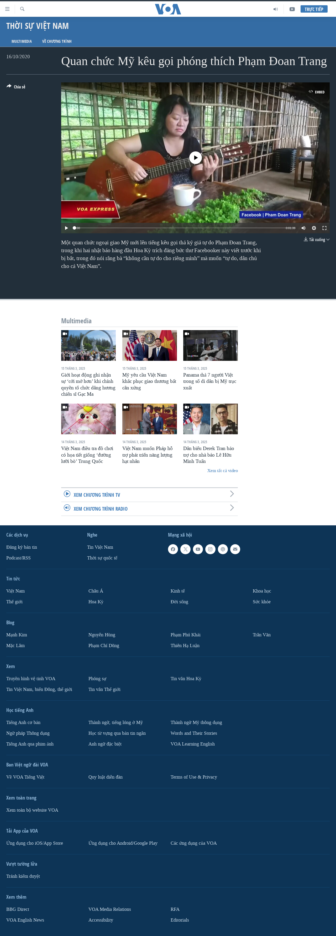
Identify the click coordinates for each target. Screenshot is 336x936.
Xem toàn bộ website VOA (32, 810)
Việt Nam (15, 591)
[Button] (16, 87)
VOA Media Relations (109, 909)
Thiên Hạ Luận (185, 646)
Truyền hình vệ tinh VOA (30, 679)
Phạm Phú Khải (186, 635)
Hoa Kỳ (95, 602)
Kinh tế (178, 591)
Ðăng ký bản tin (21, 547)
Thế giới (14, 602)
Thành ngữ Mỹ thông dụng (196, 722)
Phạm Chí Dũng (103, 646)
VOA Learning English (193, 744)
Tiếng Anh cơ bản (23, 722)
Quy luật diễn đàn (105, 777)
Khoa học (262, 591)
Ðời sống (179, 602)
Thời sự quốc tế (102, 558)
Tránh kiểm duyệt (23, 876)
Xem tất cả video (222, 471)
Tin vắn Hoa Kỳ (186, 679)
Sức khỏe (262, 602)
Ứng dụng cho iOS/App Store (34, 843)
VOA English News (25, 920)
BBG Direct (17, 909)
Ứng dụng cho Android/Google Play (123, 843)
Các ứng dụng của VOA (194, 843)
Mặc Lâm (15, 646)
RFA (175, 909)
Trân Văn (262, 635)
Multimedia (22, 41)
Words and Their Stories (194, 733)
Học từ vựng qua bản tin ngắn (117, 733)
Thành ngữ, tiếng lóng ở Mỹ (115, 722)
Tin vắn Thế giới (104, 689)
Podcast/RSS (18, 558)
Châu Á (95, 591)
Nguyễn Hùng (101, 635)
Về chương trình (57, 41)
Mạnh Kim (16, 635)
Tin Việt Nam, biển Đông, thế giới (39, 689)
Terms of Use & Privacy (194, 777)
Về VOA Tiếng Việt (25, 777)
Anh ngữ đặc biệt (105, 744)
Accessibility (100, 920)
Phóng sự (97, 679)
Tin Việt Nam (100, 547)
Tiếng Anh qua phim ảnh (30, 744)
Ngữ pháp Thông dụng (28, 733)
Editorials (180, 920)
